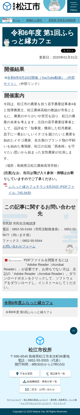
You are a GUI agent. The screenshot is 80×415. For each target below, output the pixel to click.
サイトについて (14, 400)
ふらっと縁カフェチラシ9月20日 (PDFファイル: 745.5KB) (41, 190)
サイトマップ (60, 403)
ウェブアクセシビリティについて (36, 403)
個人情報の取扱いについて (36, 400)
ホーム (16, 20)
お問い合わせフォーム (19, 246)
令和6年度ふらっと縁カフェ (28, 303)
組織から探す (34, 20)
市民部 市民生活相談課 (62, 20)
